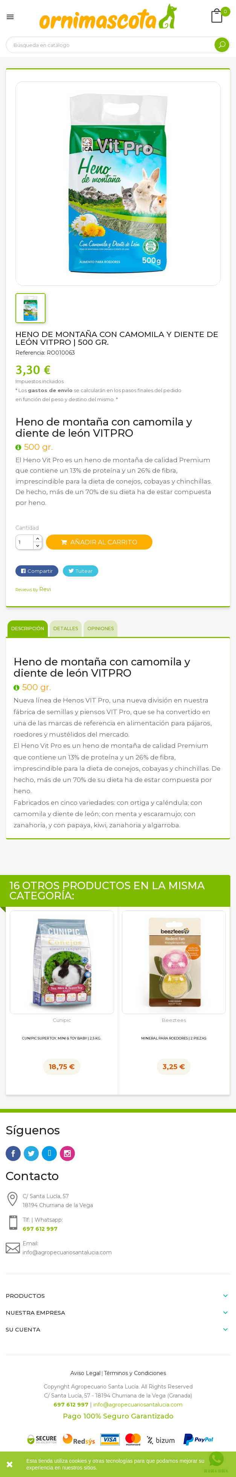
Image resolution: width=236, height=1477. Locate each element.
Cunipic (62, 1020)
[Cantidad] (24, 542)
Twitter (31, 1153)
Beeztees (174, 1020)
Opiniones (100, 628)
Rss (49, 1153)
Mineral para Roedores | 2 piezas (173, 1038)
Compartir (40, 571)
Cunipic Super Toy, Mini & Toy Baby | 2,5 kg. (61, 1038)
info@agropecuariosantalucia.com (138, 1404)
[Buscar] (118, 44)
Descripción (27, 628)
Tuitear (84, 571)
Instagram (67, 1153)
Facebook (13, 1153)
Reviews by (33, 589)
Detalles (65, 628)
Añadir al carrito (99, 542)
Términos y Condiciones (135, 1373)
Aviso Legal (85, 1373)
